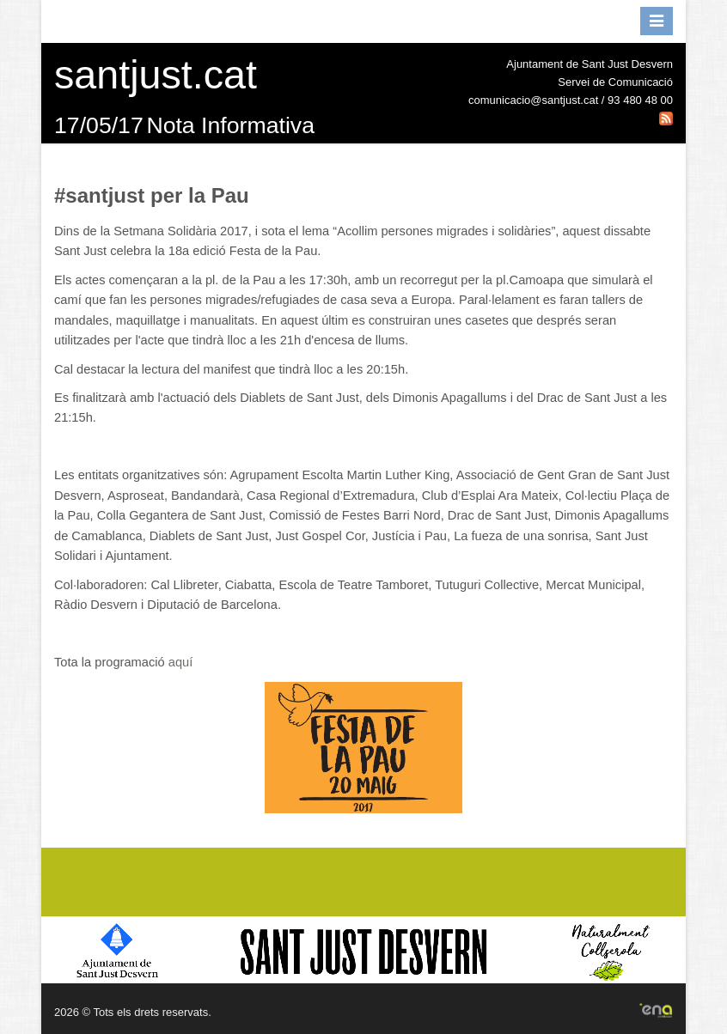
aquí (180, 662)
